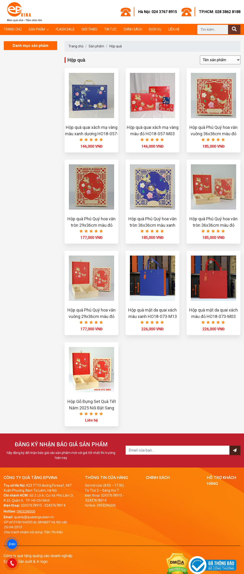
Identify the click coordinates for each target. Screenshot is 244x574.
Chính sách (132, 29)
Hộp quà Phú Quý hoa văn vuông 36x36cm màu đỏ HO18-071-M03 (213, 134)
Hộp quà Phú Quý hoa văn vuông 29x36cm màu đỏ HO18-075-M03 (91, 316)
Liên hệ (173, 29)
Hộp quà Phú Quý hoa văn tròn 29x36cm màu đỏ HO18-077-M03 (91, 225)
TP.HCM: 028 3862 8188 (219, 12)
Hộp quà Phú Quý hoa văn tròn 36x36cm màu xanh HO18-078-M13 (152, 225)
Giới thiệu (89, 29)
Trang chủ (13, 29)
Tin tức (110, 29)
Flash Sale (65, 29)
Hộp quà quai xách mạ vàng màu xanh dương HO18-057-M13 (91, 134)
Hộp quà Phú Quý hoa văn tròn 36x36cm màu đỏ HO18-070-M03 (213, 225)
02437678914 (55, 505)
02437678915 (31, 505)
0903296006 (26, 511)
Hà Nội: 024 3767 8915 (157, 12)
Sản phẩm (37, 29)
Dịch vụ (155, 29)
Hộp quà (115, 46)
